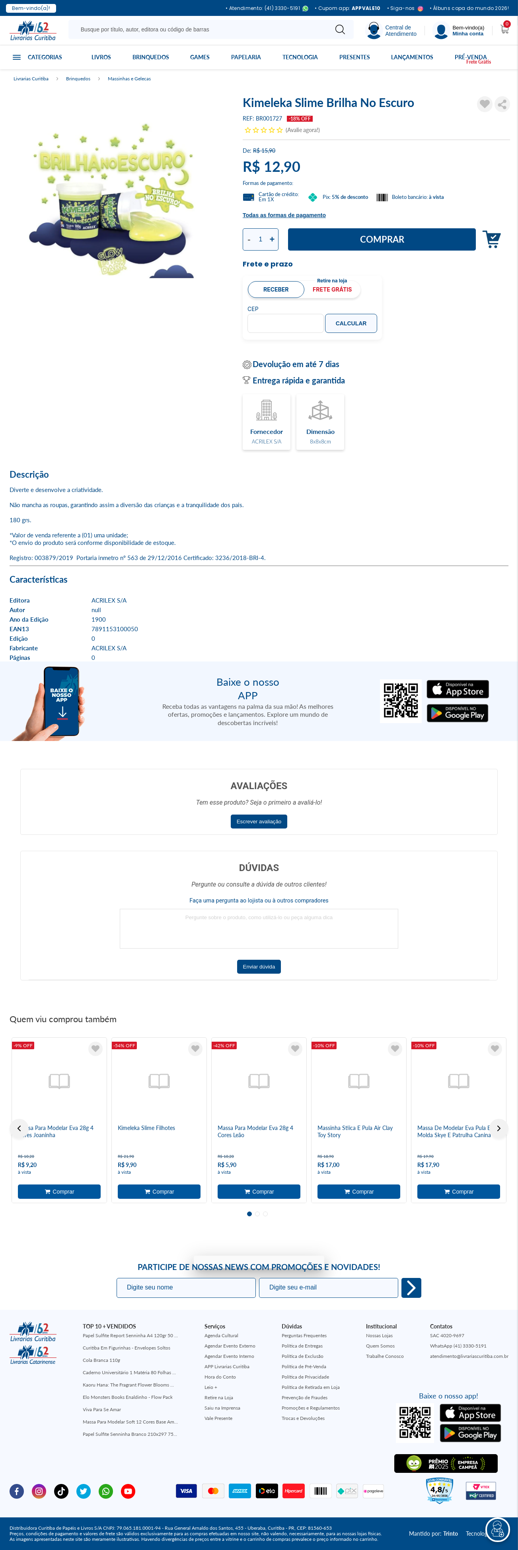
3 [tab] (265, 1214)
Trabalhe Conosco (385, 1356)
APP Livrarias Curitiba (226, 1366)
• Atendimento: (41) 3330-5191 (267, 9)
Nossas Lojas (379, 1335)
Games (200, 57)
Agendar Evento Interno (229, 1356)
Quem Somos (380, 1346)
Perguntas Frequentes (304, 1335)
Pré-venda (471, 57)
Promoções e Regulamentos (311, 1408)
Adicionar (489, 239)
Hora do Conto (220, 1377)
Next (498, 1128)
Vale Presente (218, 1418)
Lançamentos (412, 57)
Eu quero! (411, 1288)
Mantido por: (433, 1533)
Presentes (354, 57)
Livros (101, 57)
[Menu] (458, 30)
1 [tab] (249, 1214)
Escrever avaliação (259, 822)
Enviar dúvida (259, 967)
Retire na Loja (218, 1397)
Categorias (45, 57)
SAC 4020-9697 (447, 1335)
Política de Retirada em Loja (311, 1387)
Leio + (210, 1387)
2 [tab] (257, 1214)
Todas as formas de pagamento (284, 215)
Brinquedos (150, 57)
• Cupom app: (348, 8)
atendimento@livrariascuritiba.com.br (469, 1356)
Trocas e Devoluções (303, 1418)
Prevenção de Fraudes (304, 1397)
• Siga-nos (405, 9)
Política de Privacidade (305, 1377)
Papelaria (246, 57)
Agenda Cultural (221, 1335)
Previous (19, 1128)
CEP (253, 309)
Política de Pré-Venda (304, 1366)
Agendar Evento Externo (229, 1346)
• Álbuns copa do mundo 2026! (469, 8)
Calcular (351, 323)
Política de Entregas (302, 1346)
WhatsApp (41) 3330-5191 (458, 1346)
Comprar (382, 239)
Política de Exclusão (302, 1356)
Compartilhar (502, 104)
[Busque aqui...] (200, 29)
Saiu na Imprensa (222, 1408)
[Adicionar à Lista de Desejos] (485, 104)
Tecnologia (300, 57)
